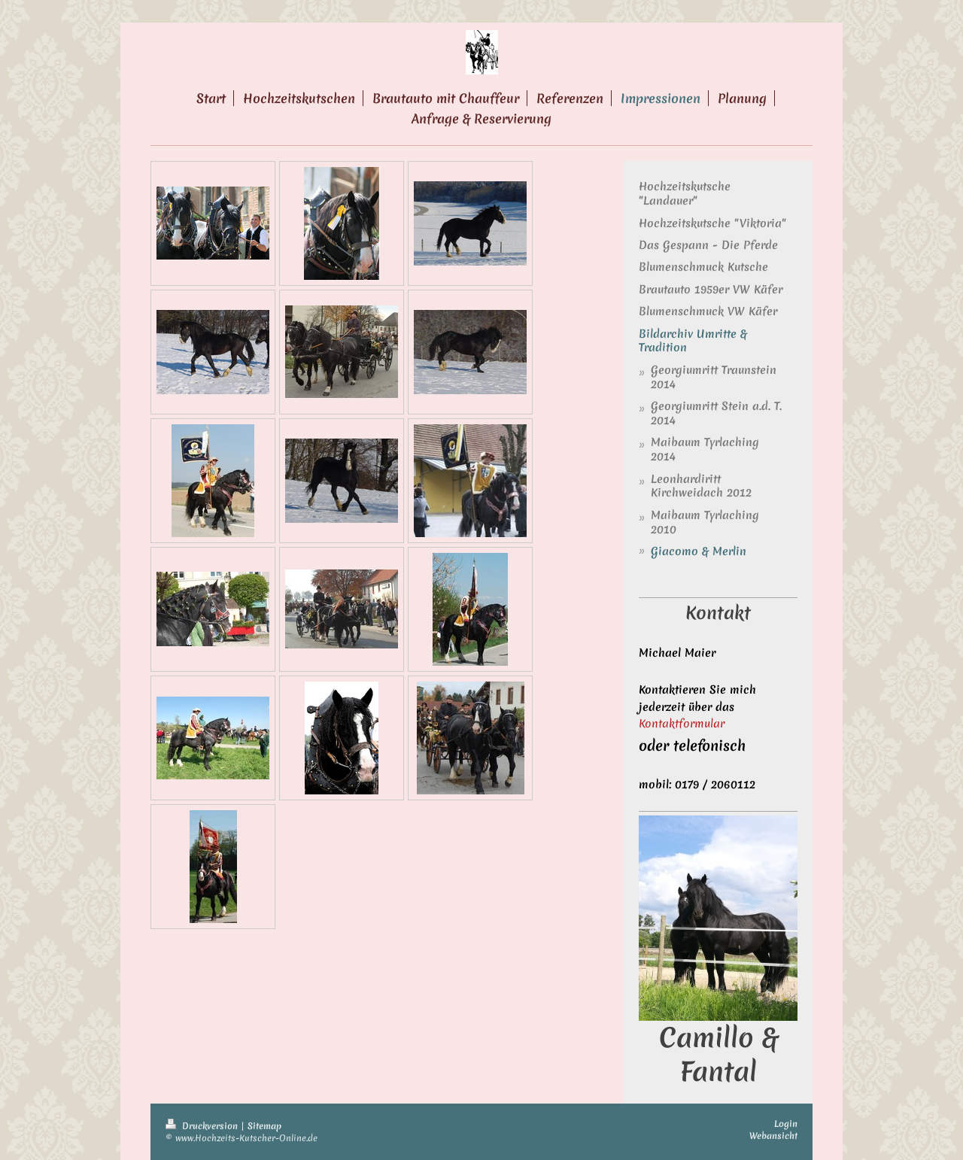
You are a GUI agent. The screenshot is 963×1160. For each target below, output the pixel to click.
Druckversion (203, 1126)
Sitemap (264, 1126)
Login (785, 1124)
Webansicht (773, 1136)
